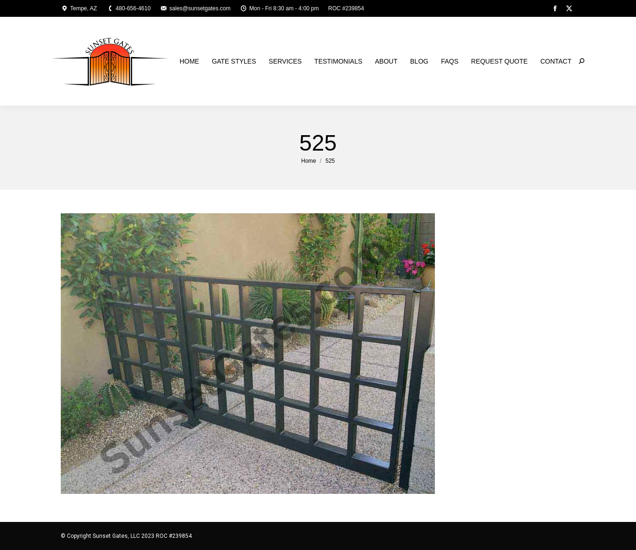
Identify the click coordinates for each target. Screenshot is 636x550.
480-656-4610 (128, 8)
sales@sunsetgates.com (195, 8)
